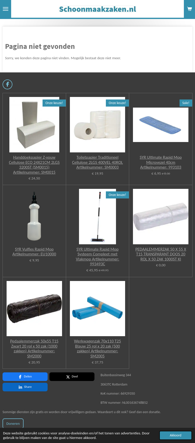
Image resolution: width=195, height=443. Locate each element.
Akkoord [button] (175, 435)
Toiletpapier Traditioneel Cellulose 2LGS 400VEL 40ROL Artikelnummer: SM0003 (97, 162)
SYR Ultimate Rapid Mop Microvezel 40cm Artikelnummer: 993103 (161, 162)
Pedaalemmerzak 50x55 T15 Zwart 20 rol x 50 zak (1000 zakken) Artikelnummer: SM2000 (34, 348)
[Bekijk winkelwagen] (189, 9)
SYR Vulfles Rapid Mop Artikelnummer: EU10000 (34, 252)
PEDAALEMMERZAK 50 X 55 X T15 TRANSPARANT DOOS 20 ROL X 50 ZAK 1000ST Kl (160, 254)
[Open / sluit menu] (5, 9)
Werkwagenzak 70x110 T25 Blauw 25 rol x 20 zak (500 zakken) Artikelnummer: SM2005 (97, 348)
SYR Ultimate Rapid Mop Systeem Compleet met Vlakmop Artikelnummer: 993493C (97, 257)
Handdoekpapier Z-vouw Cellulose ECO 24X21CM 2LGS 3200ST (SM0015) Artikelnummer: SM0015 (34, 165)
